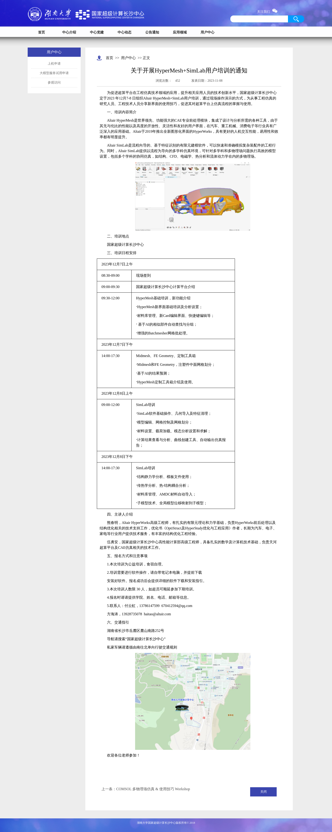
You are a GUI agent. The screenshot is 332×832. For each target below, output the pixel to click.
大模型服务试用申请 (54, 73)
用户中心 (207, 32)
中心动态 (124, 32)
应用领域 (180, 32)
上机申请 (54, 63)
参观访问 (54, 82)
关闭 (263, 791)
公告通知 (152, 32)
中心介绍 (69, 32)
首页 (41, 32)
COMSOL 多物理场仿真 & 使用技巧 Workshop (153, 789)
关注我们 (267, 11)
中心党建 (97, 32)
